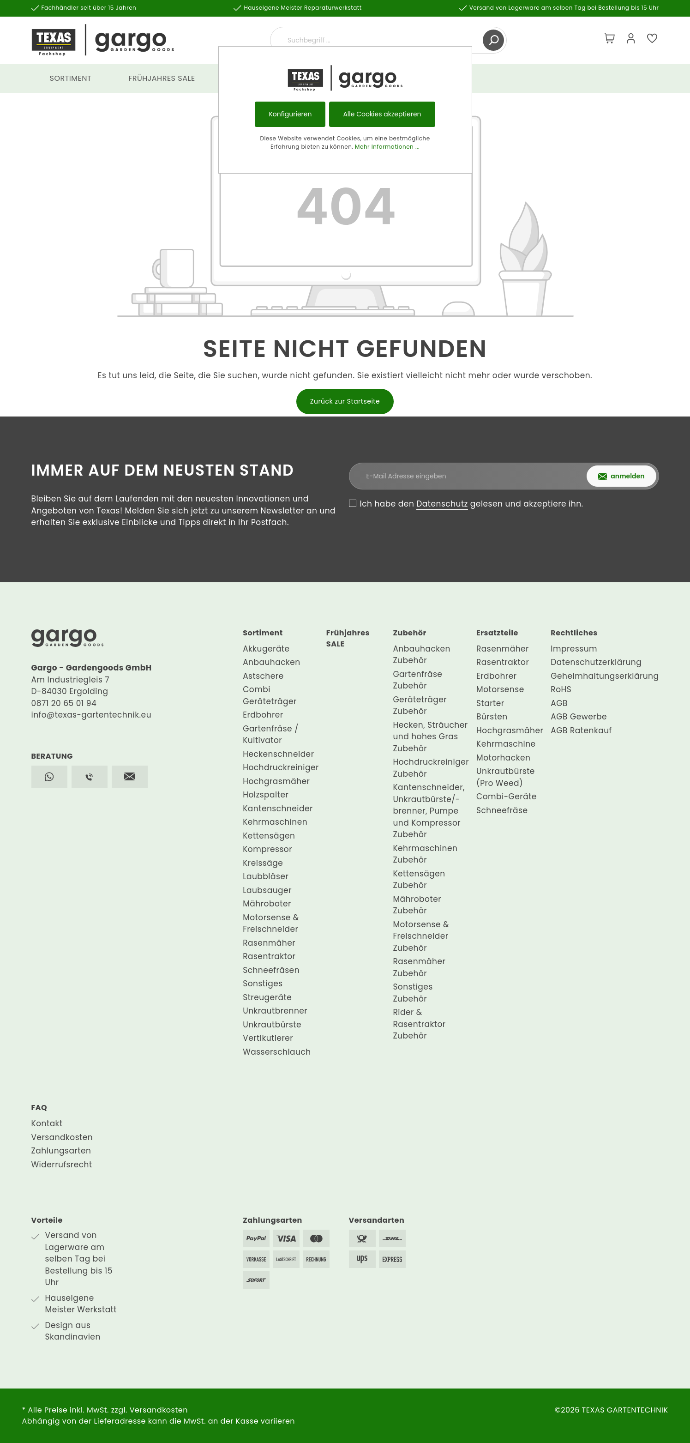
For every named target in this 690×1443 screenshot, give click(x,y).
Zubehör (409, 633)
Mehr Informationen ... (387, 147)
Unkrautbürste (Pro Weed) (505, 777)
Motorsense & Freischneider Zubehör (421, 936)
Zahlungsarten (61, 1150)
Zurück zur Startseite (345, 401)
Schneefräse (502, 810)
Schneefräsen (271, 970)
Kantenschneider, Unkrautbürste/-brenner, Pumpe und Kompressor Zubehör (429, 811)
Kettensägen (269, 835)
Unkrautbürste (272, 1024)
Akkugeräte (266, 648)
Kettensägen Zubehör (419, 879)
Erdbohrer (263, 714)
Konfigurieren (290, 114)
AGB (559, 703)
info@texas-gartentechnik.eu (91, 714)
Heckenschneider (278, 754)
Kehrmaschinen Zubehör (425, 854)
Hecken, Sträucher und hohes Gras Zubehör (430, 736)
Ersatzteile (497, 633)
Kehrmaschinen (275, 821)
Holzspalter (265, 794)
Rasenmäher (269, 942)
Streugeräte (267, 997)
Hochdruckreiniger (281, 767)
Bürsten (492, 716)
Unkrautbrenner (275, 1010)
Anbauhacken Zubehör (421, 654)
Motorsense (500, 689)
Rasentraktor (269, 956)
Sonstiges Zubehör (412, 992)
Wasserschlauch (277, 1051)
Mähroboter (267, 903)
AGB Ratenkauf (581, 730)
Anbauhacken (271, 662)
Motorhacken (503, 757)
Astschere (263, 676)
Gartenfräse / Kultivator (271, 734)
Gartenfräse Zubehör (417, 680)
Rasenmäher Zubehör (419, 967)
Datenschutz (442, 503)
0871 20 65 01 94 (64, 703)
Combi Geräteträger (270, 695)
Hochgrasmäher (276, 781)
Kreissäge (263, 863)
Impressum (574, 648)
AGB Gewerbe (579, 716)
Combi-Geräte (506, 796)
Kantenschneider (278, 808)
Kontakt (47, 1123)
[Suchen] (493, 40)
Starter (490, 703)
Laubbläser (265, 876)
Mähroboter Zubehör (417, 905)
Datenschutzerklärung (596, 662)
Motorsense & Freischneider (271, 923)
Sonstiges (262, 983)
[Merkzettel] (652, 40)
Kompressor (267, 849)
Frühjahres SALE (348, 638)
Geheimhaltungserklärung (605, 676)
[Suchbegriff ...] (378, 40)
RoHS (561, 689)
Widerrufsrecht (61, 1164)
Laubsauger (267, 890)
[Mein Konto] (631, 40)
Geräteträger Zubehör (420, 705)
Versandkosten (62, 1137)
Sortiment (263, 633)
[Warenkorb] (609, 40)
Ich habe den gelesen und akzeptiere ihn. (471, 503)
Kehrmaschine (506, 743)
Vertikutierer (268, 1038)
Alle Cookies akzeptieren (382, 114)
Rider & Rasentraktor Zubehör (419, 1024)
